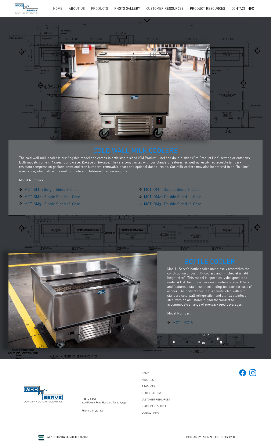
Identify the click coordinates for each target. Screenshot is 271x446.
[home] (26, 8)
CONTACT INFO (242, 8)
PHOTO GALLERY (127, 8)
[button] (99, 8)
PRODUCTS (99, 8)
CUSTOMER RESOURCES (165, 8)
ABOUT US (77, 8)
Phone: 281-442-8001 (93, 410)
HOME (57, 8)
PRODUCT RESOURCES (207, 8)
